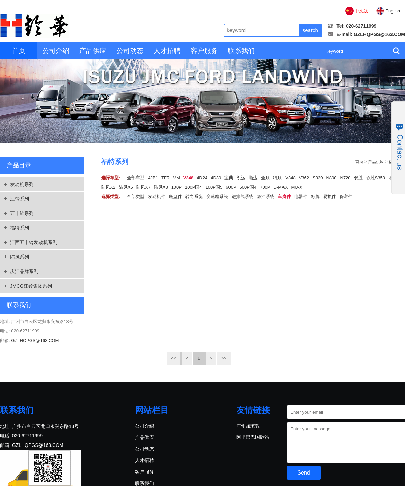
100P (176, 187)
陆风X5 (126, 187)
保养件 (346, 196)
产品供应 (92, 50)
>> (223, 358)
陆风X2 (108, 187)
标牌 (315, 196)
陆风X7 (143, 187)
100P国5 (214, 187)
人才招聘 (167, 50)
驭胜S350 (375, 177)
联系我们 (241, 50)
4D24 (202, 177)
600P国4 (248, 187)
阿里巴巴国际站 (252, 437)
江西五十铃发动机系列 (33, 242)
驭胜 (358, 177)
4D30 (216, 177)
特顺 (277, 177)
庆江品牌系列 (24, 271)
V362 (304, 177)
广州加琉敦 (248, 426)
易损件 (329, 196)
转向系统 (194, 196)
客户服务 (204, 50)
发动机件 (156, 196)
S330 (318, 177)
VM (176, 177)
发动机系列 (22, 184)
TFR (165, 177)
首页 (18, 50)
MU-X (296, 187)
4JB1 (153, 177)
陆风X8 (161, 187)
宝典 (228, 177)
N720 (345, 177)
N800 (331, 177)
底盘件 (175, 196)
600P (231, 187)
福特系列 (19, 228)
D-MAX (281, 187)
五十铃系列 (22, 213)
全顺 (265, 177)
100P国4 (193, 187)
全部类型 (135, 196)
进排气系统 (242, 196)
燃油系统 (265, 196)
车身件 (284, 196)
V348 (188, 177)
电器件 (300, 196)
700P (265, 187)
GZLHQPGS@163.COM (379, 34)
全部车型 (135, 177)
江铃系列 (19, 198)
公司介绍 (55, 50)
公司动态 (129, 50)
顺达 (253, 177)
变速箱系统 (217, 196)
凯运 (241, 177)
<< (173, 358)
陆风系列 (19, 257)
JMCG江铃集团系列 (31, 286)
